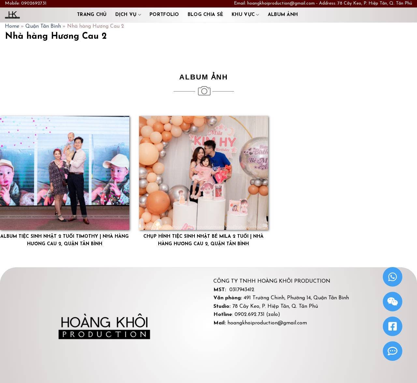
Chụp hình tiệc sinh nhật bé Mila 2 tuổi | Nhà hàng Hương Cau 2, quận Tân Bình (203, 240)
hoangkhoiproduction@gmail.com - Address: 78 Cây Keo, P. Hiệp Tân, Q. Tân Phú (329, 3)
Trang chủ (92, 14)
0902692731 (34, 3)
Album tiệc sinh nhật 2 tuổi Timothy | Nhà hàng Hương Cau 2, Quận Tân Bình (64, 240)
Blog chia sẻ (205, 14)
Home (12, 26)
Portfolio (164, 14)
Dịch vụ (128, 15)
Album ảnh (283, 14)
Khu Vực (245, 15)
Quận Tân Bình (43, 26)
